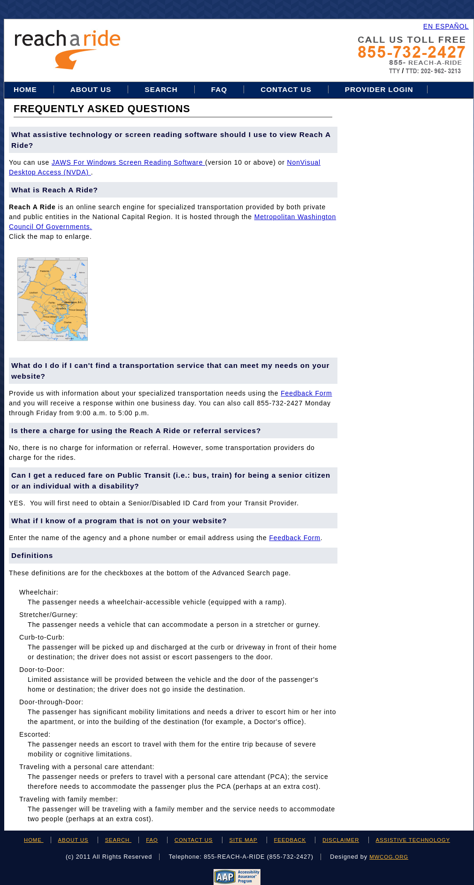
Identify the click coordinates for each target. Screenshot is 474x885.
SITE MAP (243, 840)
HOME (34, 840)
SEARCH (118, 840)
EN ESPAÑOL (446, 26)
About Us (90, 89)
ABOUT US (73, 840)
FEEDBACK (290, 840)
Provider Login (379, 89)
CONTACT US (194, 840)
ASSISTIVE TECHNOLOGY (413, 840)
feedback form (306, 393)
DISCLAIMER (340, 840)
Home (26, 89)
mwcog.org (388, 857)
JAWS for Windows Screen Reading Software (128, 162)
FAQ (219, 89)
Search (162, 89)
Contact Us (286, 89)
